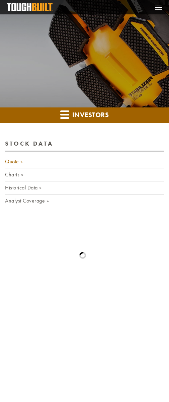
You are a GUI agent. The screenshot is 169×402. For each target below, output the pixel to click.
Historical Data (21, 187)
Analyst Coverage (25, 200)
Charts (12, 174)
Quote (12, 161)
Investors (84, 114)
